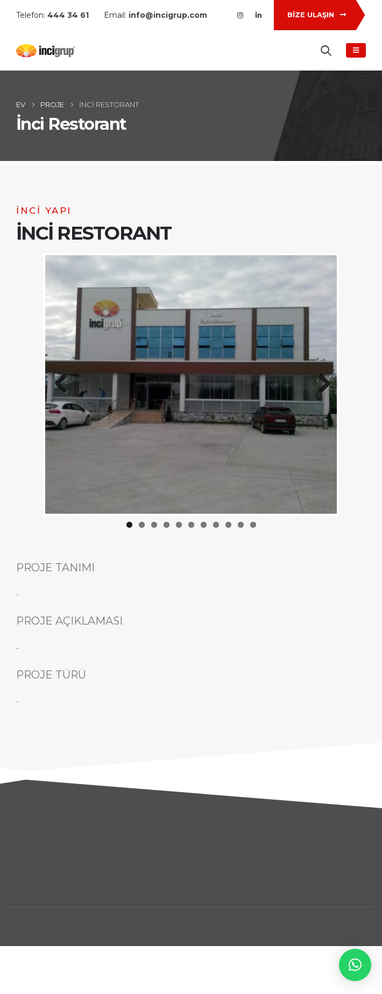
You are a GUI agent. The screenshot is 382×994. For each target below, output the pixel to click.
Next (320, 384)
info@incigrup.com (168, 15)
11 (253, 525)
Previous (61, 384)
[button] (355, 965)
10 (241, 525)
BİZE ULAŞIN (316, 15)
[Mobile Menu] (356, 50)
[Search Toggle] (326, 50)
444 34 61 (68, 15)
